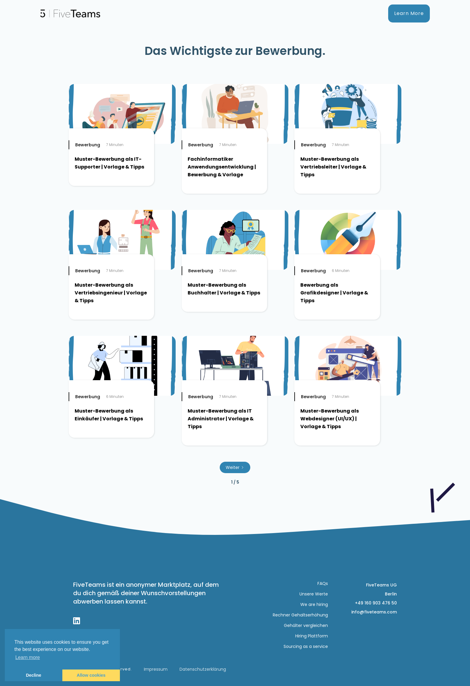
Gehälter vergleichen (306, 625)
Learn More (409, 13)
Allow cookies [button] (91, 675)
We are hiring (314, 604)
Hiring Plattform (311, 636)
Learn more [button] (27, 657)
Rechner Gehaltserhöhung (300, 615)
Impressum (156, 669)
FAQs (322, 583)
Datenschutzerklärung (203, 669)
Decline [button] (33, 675)
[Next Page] (235, 467)
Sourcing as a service (306, 646)
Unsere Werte (313, 594)
